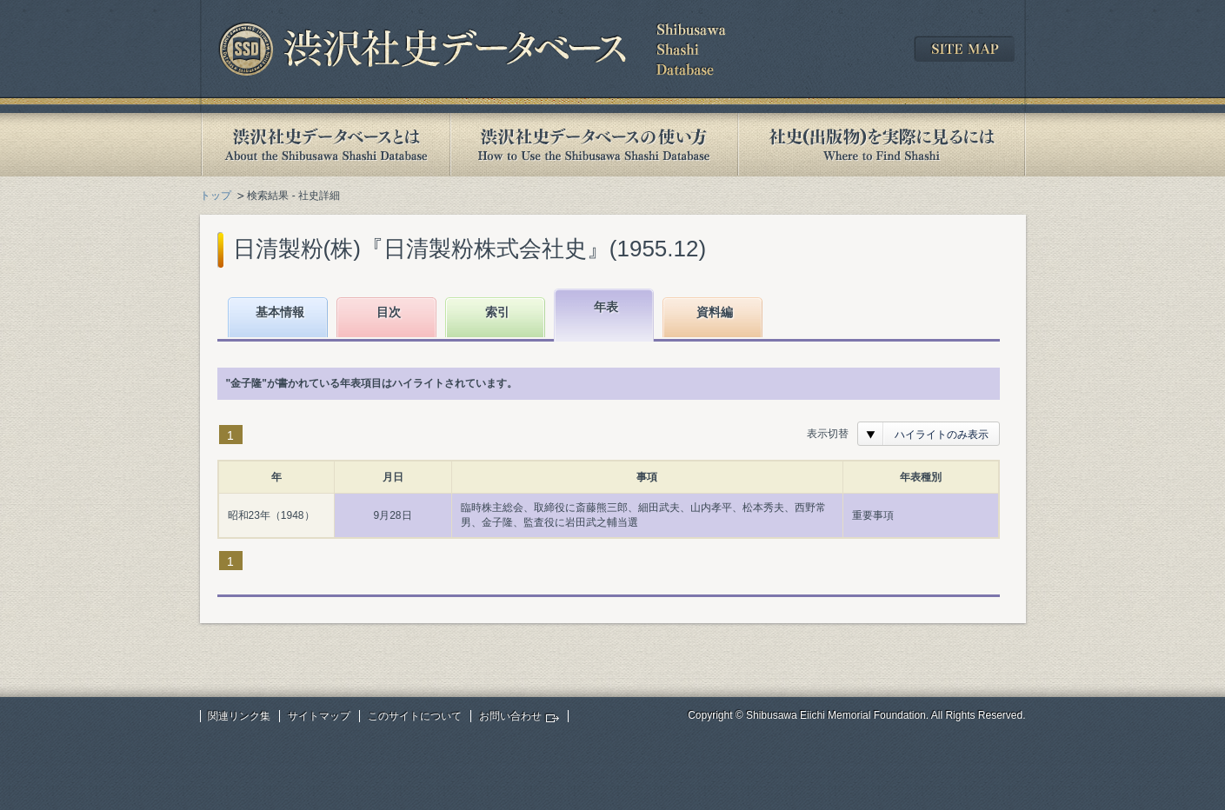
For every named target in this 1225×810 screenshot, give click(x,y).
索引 (497, 312)
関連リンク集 (239, 716)
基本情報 (280, 312)
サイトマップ (319, 716)
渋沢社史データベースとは (324, 144)
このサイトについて (415, 716)
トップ (215, 195)
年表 (606, 307)
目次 (388, 312)
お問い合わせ (510, 716)
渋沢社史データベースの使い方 (593, 144)
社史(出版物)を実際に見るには (881, 144)
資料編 (714, 312)
